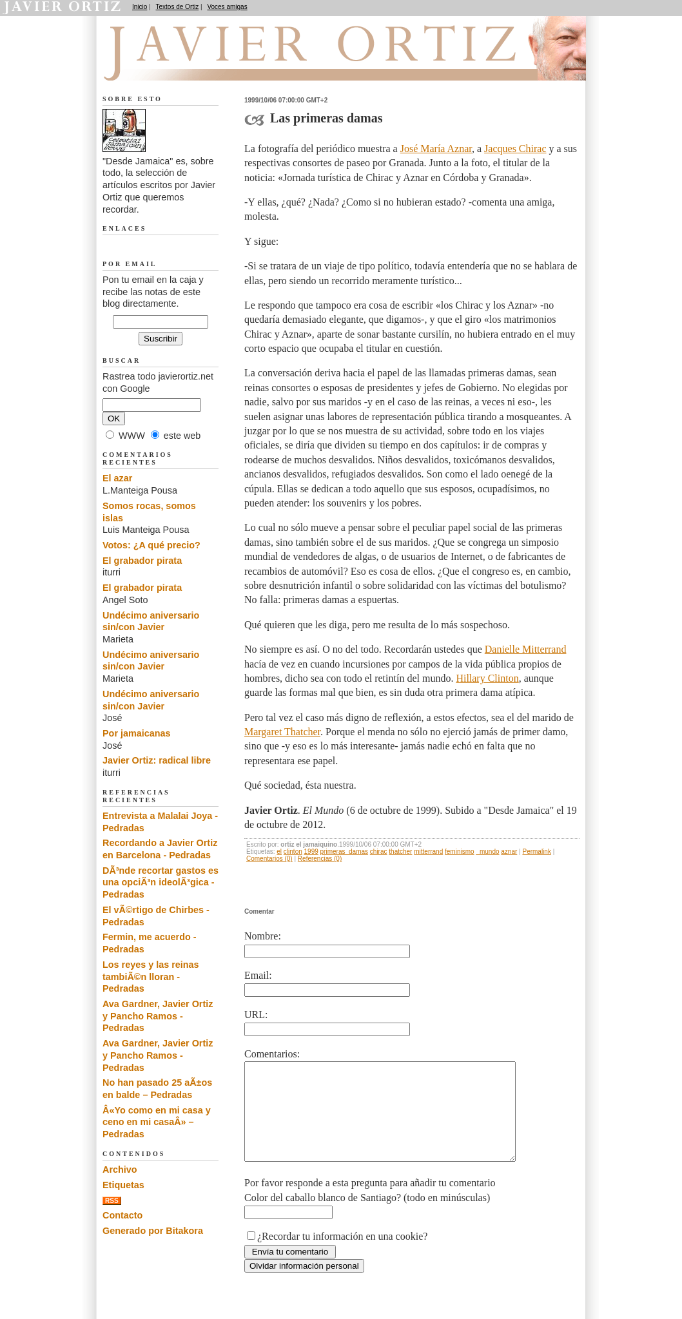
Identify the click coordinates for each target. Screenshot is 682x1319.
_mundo (487, 851)
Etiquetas (123, 1185)
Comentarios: (272, 1053)
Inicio (139, 6)
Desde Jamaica (171, 65)
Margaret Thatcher (282, 731)
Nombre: (262, 935)
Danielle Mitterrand (526, 649)
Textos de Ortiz (177, 6)
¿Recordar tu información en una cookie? (342, 1255)
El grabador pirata (142, 560)
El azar (117, 478)
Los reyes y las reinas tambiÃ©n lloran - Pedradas (150, 976)
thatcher (400, 851)
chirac (378, 851)
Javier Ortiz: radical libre (156, 760)
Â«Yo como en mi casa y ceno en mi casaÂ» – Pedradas (156, 1122)
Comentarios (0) (269, 858)
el (279, 851)
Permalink (536, 851)
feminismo (459, 851)
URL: (256, 1014)
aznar (509, 851)
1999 (311, 851)
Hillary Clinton (487, 678)
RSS (112, 1200)
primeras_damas (344, 851)
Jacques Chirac (515, 148)
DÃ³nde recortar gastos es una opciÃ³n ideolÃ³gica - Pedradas (160, 882)
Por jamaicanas (136, 733)
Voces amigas (227, 6)
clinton (293, 851)
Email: (258, 975)
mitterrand (428, 851)
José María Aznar (436, 148)
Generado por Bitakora (152, 1231)
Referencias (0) (320, 858)
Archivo (119, 1169)
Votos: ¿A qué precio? (151, 545)
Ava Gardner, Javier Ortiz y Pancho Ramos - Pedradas (157, 1016)
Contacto (122, 1215)
